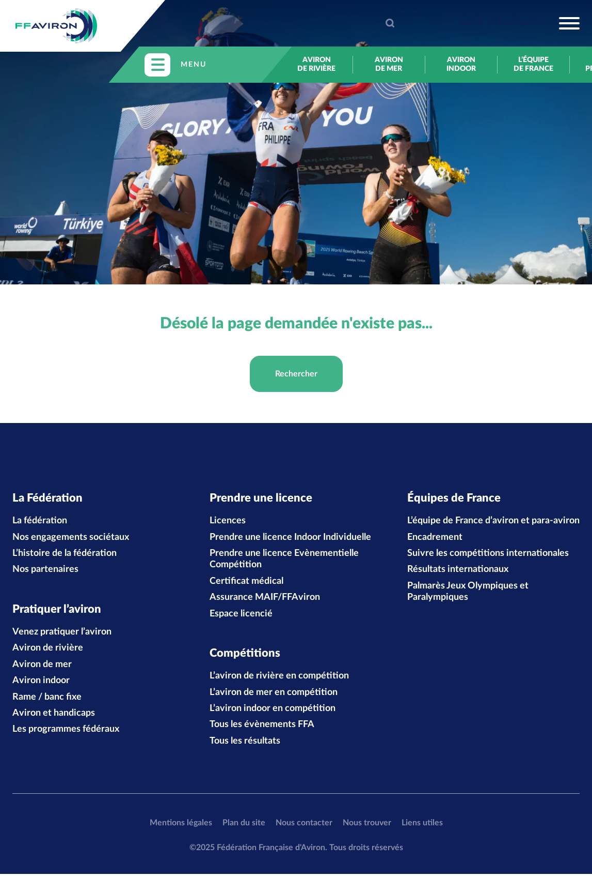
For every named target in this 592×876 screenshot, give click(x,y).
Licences (228, 521)
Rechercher (296, 374)
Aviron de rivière (316, 64)
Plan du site (243, 825)
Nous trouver (367, 825)
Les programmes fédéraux (65, 731)
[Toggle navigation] (519, 23)
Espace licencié (241, 615)
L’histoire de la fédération (64, 554)
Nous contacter (304, 825)
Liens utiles (422, 825)
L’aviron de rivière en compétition (279, 678)
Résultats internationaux (457, 571)
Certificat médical (246, 582)
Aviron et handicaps (53, 715)
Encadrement (434, 538)
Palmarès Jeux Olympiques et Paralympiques (468, 592)
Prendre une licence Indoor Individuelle (290, 538)
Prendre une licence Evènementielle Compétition (284, 560)
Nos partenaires (45, 571)
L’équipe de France (533, 64)
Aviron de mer (389, 64)
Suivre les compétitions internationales (488, 554)
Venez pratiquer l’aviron (61, 634)
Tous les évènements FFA (262, 727)
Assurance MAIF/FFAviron (265, 598)
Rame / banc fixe (47, 699)
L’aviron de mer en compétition (274, 694)
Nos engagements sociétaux (70, 538)
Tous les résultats (245, 743)
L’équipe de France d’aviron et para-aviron (493, 521)
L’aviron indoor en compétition (272, 710)
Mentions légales (181, 825)
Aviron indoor (461, 64)
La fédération (39, 521)
